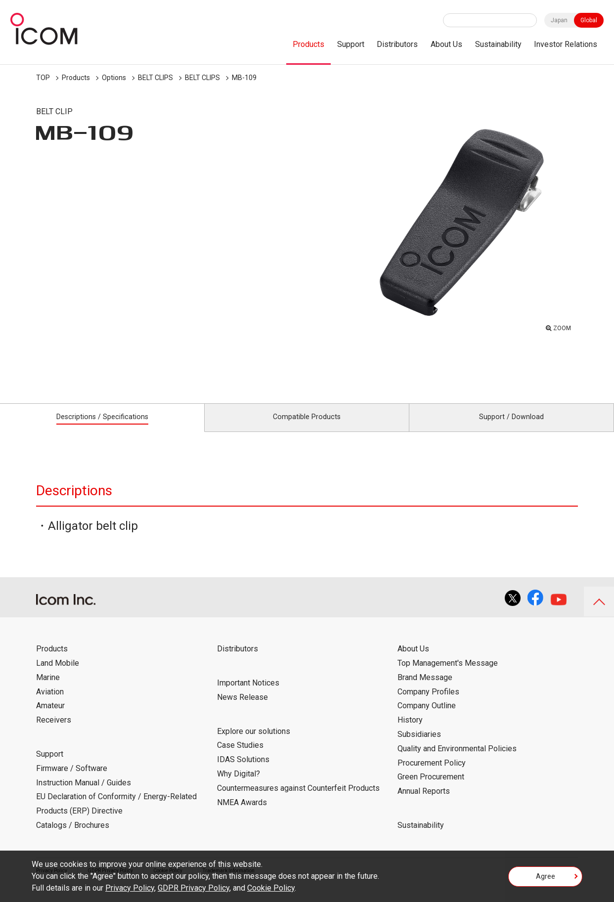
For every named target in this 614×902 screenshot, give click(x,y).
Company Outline (426, 717)
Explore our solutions (253, 742)
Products (308, 44)
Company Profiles (428, 702)
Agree (545, 879)
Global (588, 20)
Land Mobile (57, 674)
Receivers (53, 731)
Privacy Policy (129, 888)
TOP (43, 78)
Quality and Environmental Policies (457, 759)
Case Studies (240, 756)
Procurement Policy (431, 773)
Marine (48, 688)
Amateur (50, 717)
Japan (559, 20)
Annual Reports (423, 802)
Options (114, 78)
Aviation (50, 702)
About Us (446, 44)
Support (350, 44)
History (410, 731)
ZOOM (559, 326)
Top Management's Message (447, 674)
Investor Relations (565, 44)
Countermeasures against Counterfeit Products (298, 799)
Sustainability (498, 44)
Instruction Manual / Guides (83, 793)
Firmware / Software (71, 779)
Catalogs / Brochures (72, 836)
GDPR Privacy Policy (193, 888)
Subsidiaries (419, 745)
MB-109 (244, 78)
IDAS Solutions (243, 770)
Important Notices (248, 693)
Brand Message (424, 688)
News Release (242, 708)
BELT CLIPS (155, 78)
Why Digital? (238, 784)
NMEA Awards (242, 813)
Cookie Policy (271, 888)
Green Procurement (430, 788)
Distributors (397, 44)
